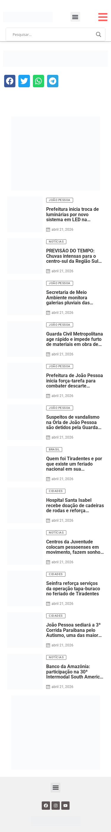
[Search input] (53, 34)
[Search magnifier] (98, 34)
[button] (75, 17)
